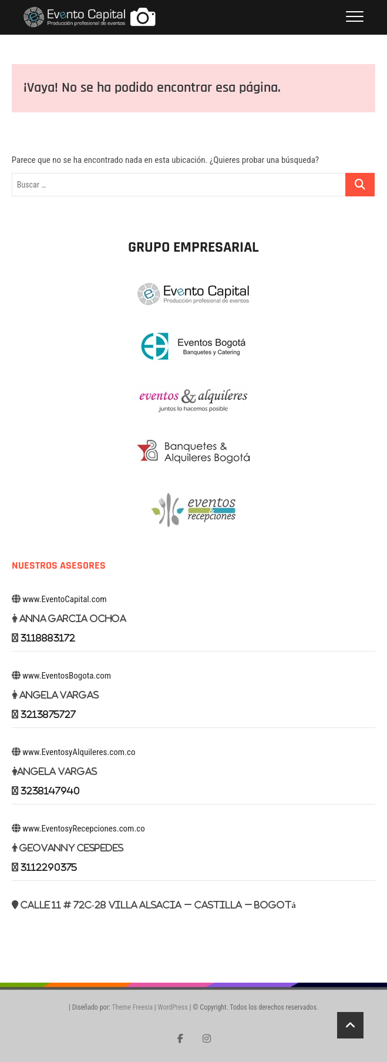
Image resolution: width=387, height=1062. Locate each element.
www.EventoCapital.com (64, 599)
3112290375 (49, 867)
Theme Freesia (132, 1007)
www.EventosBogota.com (66, 675)
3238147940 (50, 790)
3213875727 (48, 714)
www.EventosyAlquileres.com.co (78, 752)
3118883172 (48, 637)
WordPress (172, 1007)
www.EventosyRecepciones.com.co (83, 828)
